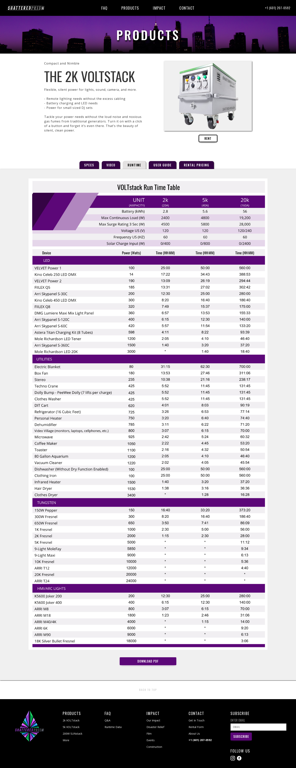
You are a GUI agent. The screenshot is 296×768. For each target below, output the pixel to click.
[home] (26, 8)
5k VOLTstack (71, 727)
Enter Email (237, 720)
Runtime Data (113, 727)
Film (149, 733)
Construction (154, 747)
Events (150, 740)
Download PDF (148, 661)
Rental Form (196, 727)
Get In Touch (196, 720)
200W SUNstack (72, 733)
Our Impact (153, 720)
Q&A (107, 720)
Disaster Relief (155, 727)
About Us (194, 733)
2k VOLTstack (71, 720)
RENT (207, 138)
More (66, 740)
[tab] (89, 165)
